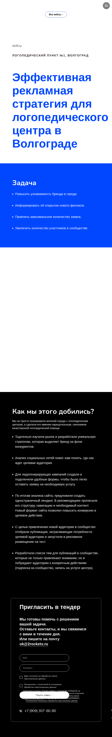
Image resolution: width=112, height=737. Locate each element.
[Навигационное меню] (106, 6)
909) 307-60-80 (40, 710)
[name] (44, 658)
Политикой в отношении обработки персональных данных (52, 700)
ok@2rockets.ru (34, 644)
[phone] (44, 668)
